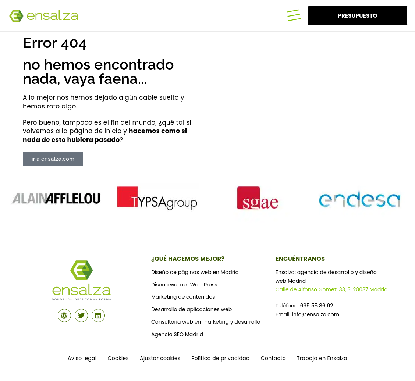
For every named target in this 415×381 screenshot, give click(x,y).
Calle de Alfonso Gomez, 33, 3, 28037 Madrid (332, 289)
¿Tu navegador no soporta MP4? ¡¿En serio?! (266, 99)
